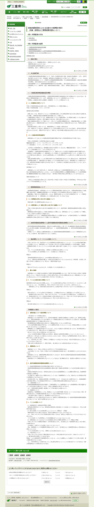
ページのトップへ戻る (81, 70)
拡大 (68, 1)
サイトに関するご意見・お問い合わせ (69, 497)
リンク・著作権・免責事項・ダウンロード (18, 497)
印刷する (83, 22)
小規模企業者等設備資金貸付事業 (37, 47)
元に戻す (59, 1)
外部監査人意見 (31, 55)
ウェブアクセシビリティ (51, 497)
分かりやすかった (47, 475)
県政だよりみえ (13, 37)
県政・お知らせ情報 (27, 16)
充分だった (45, 472)
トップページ (16, 16)
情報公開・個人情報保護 (15, 45)
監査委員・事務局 (14, 51)
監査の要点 (32, 38)
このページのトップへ (79, 493)
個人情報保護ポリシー (36, 497)
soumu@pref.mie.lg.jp (54, 460)
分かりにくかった (70, 475)
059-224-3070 (53, 500)
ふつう (58, 472)
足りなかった (69, 472)
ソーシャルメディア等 (15, 39)
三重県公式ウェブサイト (17, 6)
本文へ (10, 1)
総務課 (31, 18)
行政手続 (11, 48)
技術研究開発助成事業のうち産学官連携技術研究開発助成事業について (47, 51)
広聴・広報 (12, 28)
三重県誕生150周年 (14, 59)
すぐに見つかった (47, 478)
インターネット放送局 (15, 31)
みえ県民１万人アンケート (16, 34)
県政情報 (37, 16)
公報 (10, 42)
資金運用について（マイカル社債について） (40, 53)
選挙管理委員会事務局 (15, 56)
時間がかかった (70, 478)
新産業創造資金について (35, 49)
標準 (79, 1)
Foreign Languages (19, 1)
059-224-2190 (17, 460)
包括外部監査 (45, 16)
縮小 (64, 1)
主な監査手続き (33, 40)
